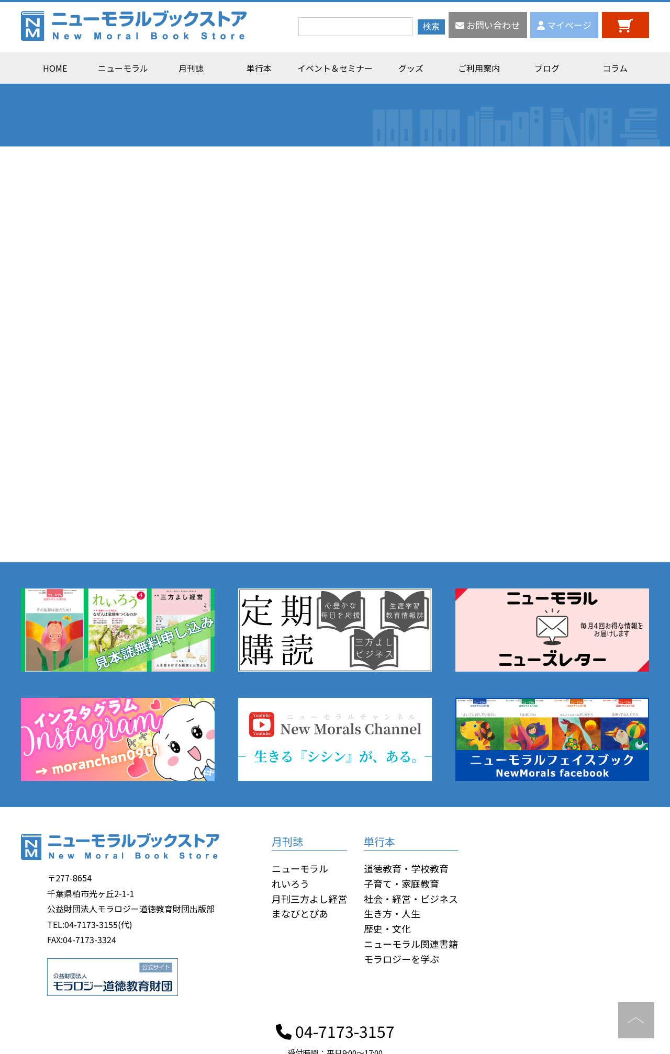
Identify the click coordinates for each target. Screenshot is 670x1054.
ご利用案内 (479, 68)
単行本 (259, 68)
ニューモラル (123, 68)
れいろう (290, 883)
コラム (615, 68)
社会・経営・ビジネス (411, 898)
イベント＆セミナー (335, 68)
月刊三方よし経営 (309, 898)
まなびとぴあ (300, 913)
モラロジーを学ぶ (401, 959)
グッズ (410, 68)
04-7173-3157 (335, 1030)
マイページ (564, 24)
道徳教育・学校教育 (406, 868)
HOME (55, 68)
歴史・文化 (387, 928)
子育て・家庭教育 (401, 883)
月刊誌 (191, 68)
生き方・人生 (392, 913)
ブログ (547, 68)
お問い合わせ (487, 24)
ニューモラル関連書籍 (411, 943)
